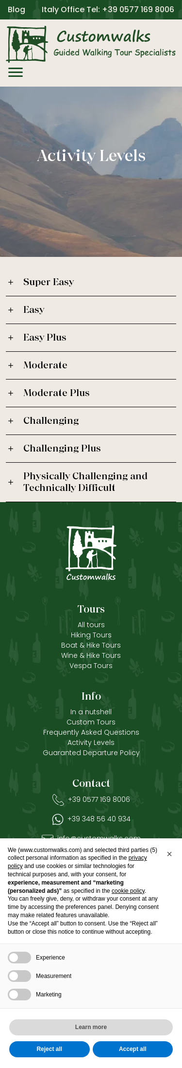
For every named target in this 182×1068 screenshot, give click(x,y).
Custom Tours (91, 722)
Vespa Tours (91, 665)
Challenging (51, 421)
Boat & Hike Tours (91, 645)
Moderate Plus (56, 393)
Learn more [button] (91, 1027)
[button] (169, 854)
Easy (34, 310)
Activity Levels (91, 742)
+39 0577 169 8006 (99, 799)
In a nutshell (91, 712)
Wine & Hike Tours (91, 655)
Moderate (45, 365)
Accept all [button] (133, 1049)
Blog (16, 9)
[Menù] (15, 74)
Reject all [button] (49, 1049)
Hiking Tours (91, 635)
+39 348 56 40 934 (99, 819)
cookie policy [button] (128, 890)
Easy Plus (44, 338)
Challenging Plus (62, 448)
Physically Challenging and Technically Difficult (85, 482)
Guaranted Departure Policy (91, 753)
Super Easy (48, 282)
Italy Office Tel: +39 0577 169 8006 (108, 9)
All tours (91, 625)
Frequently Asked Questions (91, 732)
